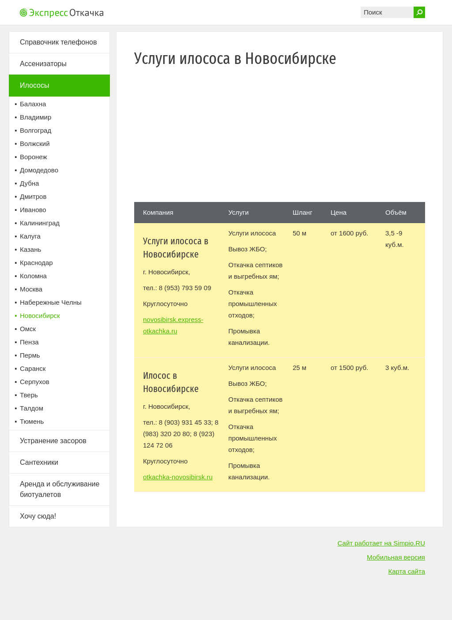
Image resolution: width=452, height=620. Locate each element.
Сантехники (39, 462)
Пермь (30, 355)
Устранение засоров (53, 440)
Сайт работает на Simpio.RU (381, 543)
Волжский (35, 143)
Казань (30, 249)
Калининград (40, 223)
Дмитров (33, 196)
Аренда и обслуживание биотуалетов (59, 489)
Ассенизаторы (43, 63)
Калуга (30, 236)
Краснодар (36, 262)
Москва (31, 289)
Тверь (29, 395)
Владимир (35, 117)
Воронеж (33, 157)
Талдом (31, 408)
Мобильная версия (396, 557)
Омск (28, 328)
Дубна (29, 183)
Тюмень (32, 421)
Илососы (34, 85)
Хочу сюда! (38, 516)
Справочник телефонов (58, 42)
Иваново (33, 209)
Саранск (32, 368)
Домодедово (39, 170)
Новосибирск (40, 315)
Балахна (33, 104)
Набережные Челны (51, 302)
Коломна (33, 276)
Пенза (29, 342)
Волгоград (35, 130)
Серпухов (34, 381)
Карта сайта (406, 571)
